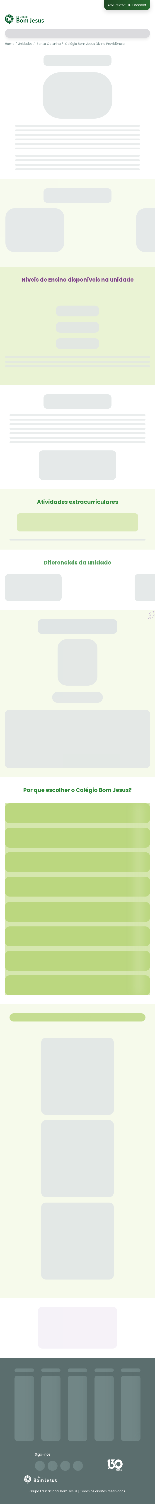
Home (10, 43)
